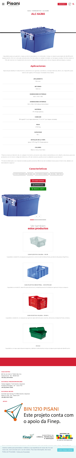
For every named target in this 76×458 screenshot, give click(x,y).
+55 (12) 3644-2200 (7, 387)
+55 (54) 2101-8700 (7, 377)
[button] (56, 450)
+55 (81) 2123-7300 (6, 397)
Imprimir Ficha (38, 185)
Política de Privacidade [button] (23, 452)
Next (39, 216)
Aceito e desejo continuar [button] (65, 450)
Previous (36, 216)
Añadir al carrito (38, 189)
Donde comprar (38, 181)
